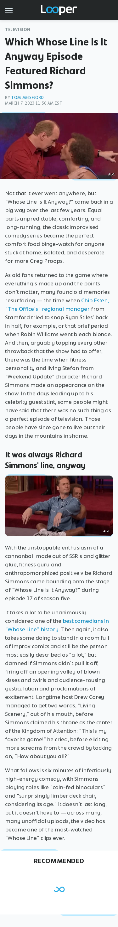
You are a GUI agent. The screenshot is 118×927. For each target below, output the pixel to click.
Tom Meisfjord (27, 97)
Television (18, 30)
